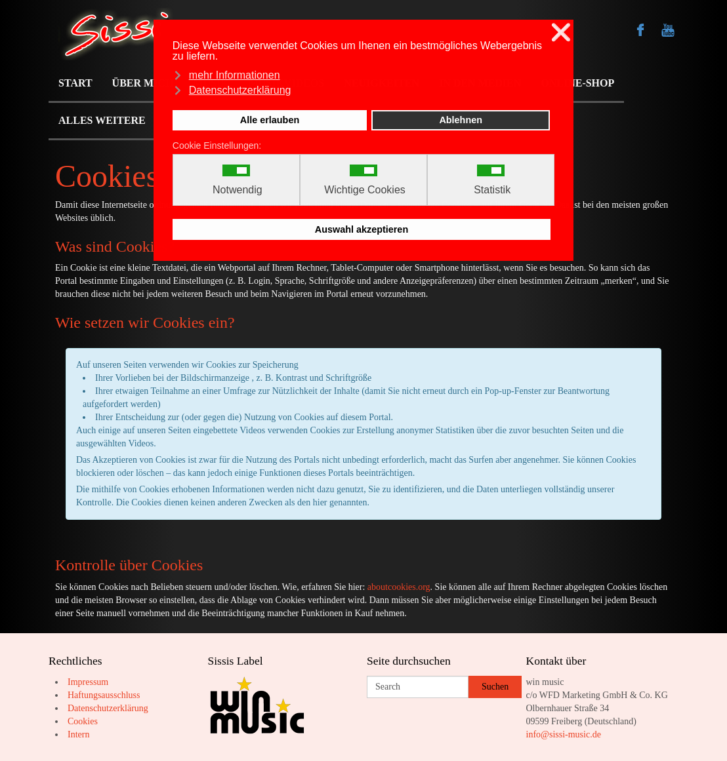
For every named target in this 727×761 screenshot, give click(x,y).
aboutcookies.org (398, 587)
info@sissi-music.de (563, 734)
